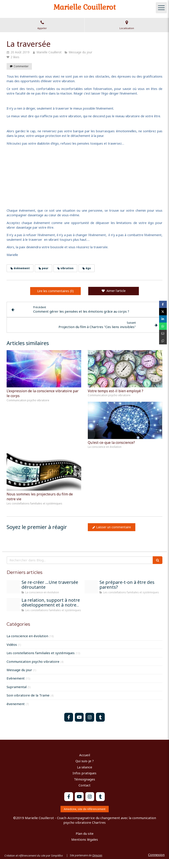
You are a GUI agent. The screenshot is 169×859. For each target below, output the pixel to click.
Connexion (156, 854)
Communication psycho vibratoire (33, 661)
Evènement (16, 678)
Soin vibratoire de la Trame (28, 695)
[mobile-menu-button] (161, 7)
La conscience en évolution (27, 636)
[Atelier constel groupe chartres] (13, 604)
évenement (16, 704)
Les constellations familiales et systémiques (41, 653)
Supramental (17, 687)
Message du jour (19, 670)
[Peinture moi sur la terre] (13, 586)
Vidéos (12, 644)
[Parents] (91, 586)
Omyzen (97, 855)
